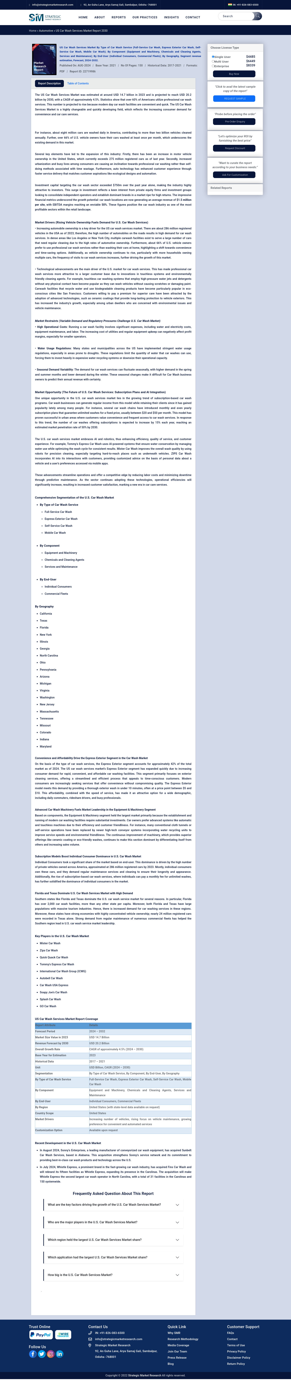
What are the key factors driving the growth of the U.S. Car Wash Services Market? (104, 1204)
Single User (222, 57)
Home (83, 17)
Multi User (221, 61)
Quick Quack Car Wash (54, 957)
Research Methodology (183, 1339)
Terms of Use (236, 1345)
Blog (171, 1364)
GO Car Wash (48, 1006)
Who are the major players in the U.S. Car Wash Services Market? (92, 1222)
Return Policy (236, 1364)
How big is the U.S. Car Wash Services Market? (80, 1275)
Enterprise (221, 66)
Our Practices (145, 17)
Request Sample (235, 98)
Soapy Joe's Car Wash (53, 992)
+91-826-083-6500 (112, 1333)
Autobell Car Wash (51, 978)
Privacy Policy (236, 1351)
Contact (193, 17)
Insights (171, 17)
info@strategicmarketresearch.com (118, 1339)
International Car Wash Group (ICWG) (63, 971)
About (99, 17)
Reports (119, 17)
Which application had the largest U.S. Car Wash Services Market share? (97, 1257)
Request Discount (235, 148)
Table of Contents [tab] (78, 83)
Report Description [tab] (49, 83)
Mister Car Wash (50, 943)
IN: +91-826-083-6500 (243, 4)
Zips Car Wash (49, 950)
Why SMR (174, 1333)
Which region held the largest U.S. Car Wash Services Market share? (95, 1240)
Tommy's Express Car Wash (57, 964)
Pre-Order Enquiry (235, 121)
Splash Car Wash (50, 999)
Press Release (177, 1357)
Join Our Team (177, 1351)
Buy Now (234, 73)
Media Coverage (178, 1345)
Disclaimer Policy (238, 1357)
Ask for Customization (235, 174)
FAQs (230, 1333)
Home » (34, 30)
